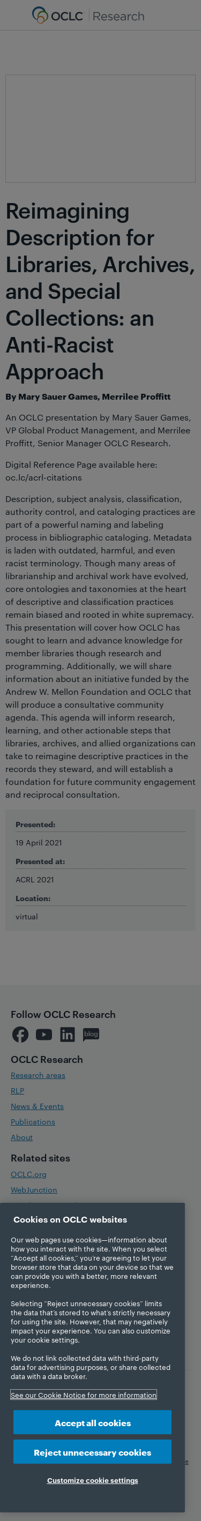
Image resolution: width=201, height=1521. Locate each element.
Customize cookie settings (92, 1480)
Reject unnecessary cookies (92, 1451)
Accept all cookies (93, 1422)
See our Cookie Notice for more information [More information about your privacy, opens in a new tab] (84, 1394)
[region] (92, 1357)
